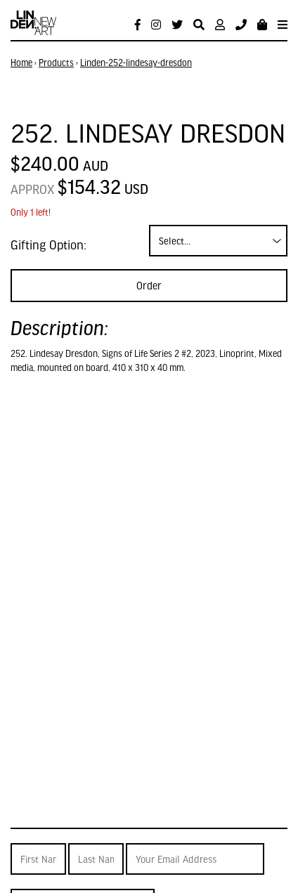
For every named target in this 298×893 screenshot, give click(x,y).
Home (21, 62)
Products (56, 62)
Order (149, 285)
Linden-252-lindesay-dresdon (136, 62)
